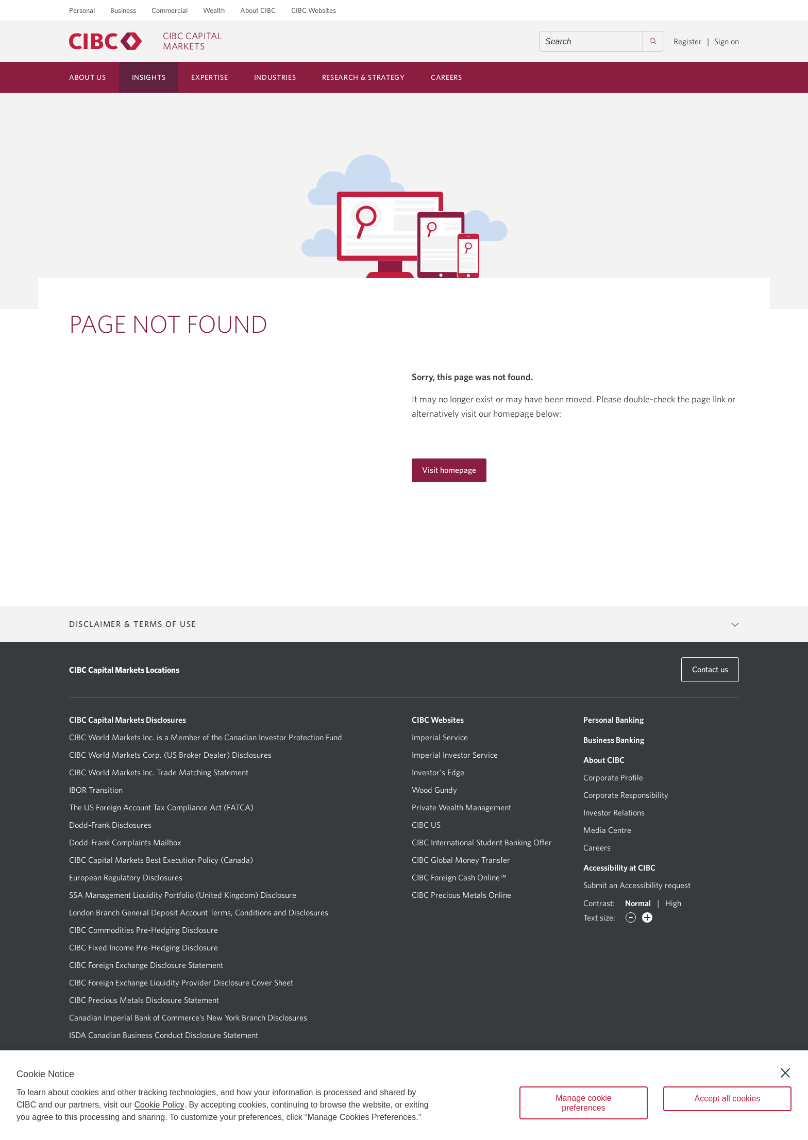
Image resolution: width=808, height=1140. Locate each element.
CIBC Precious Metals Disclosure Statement (144, 1000)
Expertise (209, 77)
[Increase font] (647, 917)
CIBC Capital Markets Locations (124, 670)
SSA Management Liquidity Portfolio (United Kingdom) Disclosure (182, 895)
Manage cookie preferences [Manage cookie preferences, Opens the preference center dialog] (584, 1103)
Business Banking (613, 740)
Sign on (726, 41)
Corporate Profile (613, 777)
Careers (446, 77)
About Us (87, 77)
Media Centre (607, 830)
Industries (275, 77)
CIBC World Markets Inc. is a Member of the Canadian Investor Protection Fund (205, 737)
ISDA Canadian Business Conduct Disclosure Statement (163, 1035)
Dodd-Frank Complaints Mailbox (125, 842)
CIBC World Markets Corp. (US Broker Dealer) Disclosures (170, 755)
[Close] (785, 1073)
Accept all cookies (727, 1098)
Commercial (170, 10)
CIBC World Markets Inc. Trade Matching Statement (158, 772)
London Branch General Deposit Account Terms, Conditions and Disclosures (198, 912)
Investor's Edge (438, 772)
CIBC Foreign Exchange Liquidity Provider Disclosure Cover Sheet (181, 982)
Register (688, 41)
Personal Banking (613, 719)
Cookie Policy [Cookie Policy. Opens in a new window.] (159, 1104)
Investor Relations (614, 812)
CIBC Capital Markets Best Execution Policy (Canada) (161, 860)
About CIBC (258, 10)
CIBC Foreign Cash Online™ (459, 877)
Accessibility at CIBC (619, 867)
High (673, 903)
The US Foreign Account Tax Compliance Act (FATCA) (161, 807)
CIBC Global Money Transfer (461, 860)
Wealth (214, 10)
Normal (638, 903)
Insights (149, 77)
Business (123, 10)
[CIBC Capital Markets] (145, 41)
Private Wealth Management (461, 807)
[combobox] (601, 41)
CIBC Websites (313, 10)
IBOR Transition (96, 790)
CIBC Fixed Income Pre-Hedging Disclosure (143, 947)
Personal (82, 10)
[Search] (653, 41)
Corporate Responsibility (625, 795)
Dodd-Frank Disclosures (110, 825)
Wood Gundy (434, 790)
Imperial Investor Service (455, 755)
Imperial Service (440, 737)
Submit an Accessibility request (637, 885)
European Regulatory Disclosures (125, 877)
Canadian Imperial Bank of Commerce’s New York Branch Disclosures (188, 1017)
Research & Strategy (363, 77)
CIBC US (426, 825)
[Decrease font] (631, 917)
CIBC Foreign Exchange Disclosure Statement (146, 965)
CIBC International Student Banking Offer (482, 842)
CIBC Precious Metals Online (461, 895)
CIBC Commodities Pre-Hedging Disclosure (143, 930)
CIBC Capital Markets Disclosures (127, 719)
